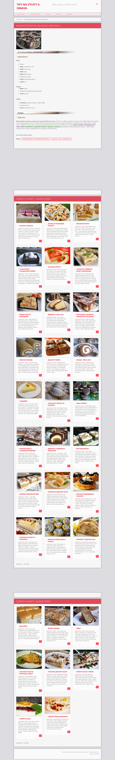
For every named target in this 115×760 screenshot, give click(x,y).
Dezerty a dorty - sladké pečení (61, 140)
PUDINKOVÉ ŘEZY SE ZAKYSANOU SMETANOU (35, 140)
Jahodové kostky (54, 268)
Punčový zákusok (26, 227)
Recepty (58, 15)
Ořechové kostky (82, 225)
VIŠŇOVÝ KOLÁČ (24, 720)
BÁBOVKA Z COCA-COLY (56, 315)
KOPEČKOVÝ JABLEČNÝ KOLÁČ (58, 493)
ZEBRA (78, 629)
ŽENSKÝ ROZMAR (53, 629)
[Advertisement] (57, 161)
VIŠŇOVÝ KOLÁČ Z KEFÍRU (85, 673)
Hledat (97, 4)
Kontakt (69, 15)
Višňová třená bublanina (58, 717)
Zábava (48, 15)
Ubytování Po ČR (35, 15)
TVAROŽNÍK (23, 402)
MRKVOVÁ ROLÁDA (25, 361)
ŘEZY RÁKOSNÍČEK (82, 450)
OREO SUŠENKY (81, 404)
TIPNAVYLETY (19, 20)
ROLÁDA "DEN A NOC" (83, 361)
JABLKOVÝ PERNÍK (54, 361)
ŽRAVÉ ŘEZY (23, 627)
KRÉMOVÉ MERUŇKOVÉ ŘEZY (29, 495)
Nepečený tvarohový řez (85, 540)
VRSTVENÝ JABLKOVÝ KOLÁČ (57, 673)
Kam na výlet (21, 15)
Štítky (18, 140)
